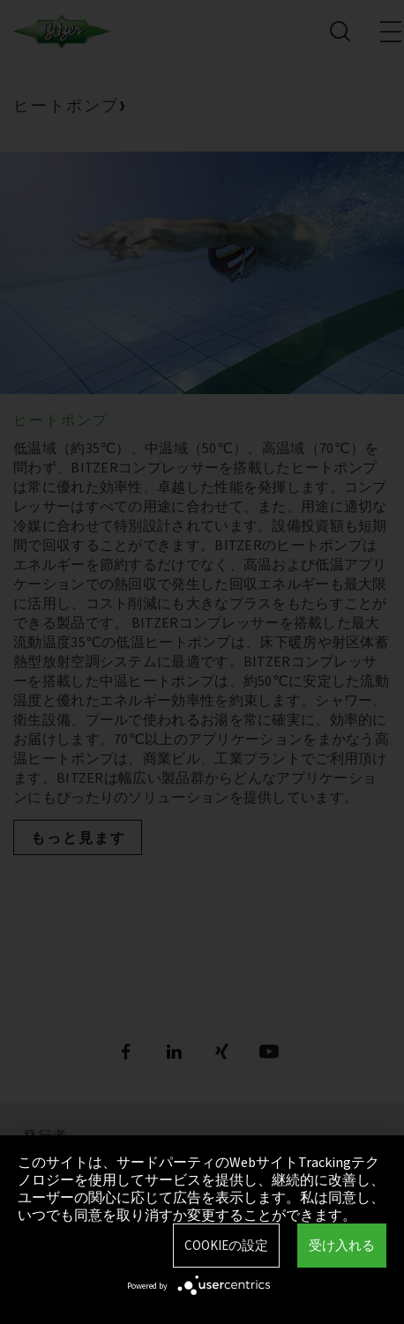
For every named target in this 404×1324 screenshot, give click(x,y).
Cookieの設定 (226, 1245)
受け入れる (342, 1245)
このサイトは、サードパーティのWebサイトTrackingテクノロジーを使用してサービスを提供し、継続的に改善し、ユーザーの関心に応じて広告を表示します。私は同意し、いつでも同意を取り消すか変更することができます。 (201, 1188)
